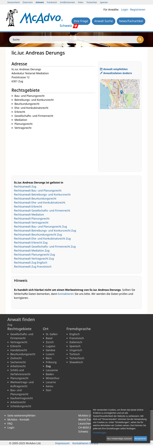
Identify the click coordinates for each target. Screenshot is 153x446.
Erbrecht (15, 346)
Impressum (62, 443)
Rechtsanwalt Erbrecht (28, 206)
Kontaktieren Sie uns (85, 443)
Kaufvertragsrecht (21, 398)
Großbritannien (67, 2)
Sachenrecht (18, 362)
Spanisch (74, 346)
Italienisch (75, 342)
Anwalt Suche (103, 21)
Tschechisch (76, 358)
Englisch (74, 334)
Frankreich (52, 2)
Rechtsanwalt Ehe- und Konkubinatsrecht (39, 202)
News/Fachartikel (131, 21)
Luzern (50, 354)
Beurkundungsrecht (22, 354)
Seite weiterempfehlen (21, 415)
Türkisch (74, 354)
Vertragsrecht (18, 342)
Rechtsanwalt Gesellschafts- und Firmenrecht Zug (45, 246)
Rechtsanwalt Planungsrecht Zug (34, 254)
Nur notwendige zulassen (119, 438)
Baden (50, 374)
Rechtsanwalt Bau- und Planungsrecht (37, 190)
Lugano (50, 346)
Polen (80, 2)
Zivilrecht (16, 358)
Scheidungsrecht (20, 406)
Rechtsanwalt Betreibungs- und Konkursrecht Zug (45, 230)
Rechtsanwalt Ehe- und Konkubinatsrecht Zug (42, 238)
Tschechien (91, 2)
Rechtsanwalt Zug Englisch (30, 262)
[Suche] (140, 39)
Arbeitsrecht (18, 366)
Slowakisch (76, 362)
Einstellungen (99, 432)
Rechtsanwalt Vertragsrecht (31, 222)
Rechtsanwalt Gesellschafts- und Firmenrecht (42, 210)
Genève (50, 350)
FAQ (9, 423)
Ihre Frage (81, 21)
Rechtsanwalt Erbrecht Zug (31, 242)
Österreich (28, 2)
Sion (48, 390)
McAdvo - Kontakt (18, 419)
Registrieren (137, 9)
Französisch (76, 338)
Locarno (51, 382)
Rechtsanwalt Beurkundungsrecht (35, 198)
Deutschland (13, 2)
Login (124, 9)
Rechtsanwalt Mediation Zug (31, 250)
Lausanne (52, 370)
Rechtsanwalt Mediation (29, 214)
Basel (49, 338)
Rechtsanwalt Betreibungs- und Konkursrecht (42, 194)
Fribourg (51, 362)
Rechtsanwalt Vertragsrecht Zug (34, 258)
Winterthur (53, 378)
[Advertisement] (55, 150)
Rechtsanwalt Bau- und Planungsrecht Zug (40, 226)
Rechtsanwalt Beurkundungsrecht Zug (38, 234)
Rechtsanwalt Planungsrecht (31, 218)
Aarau (49, 386)
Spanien (104, 2)
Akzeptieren (140, 438)
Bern (49, 358)
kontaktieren (66, 294)
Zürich (50, 342)
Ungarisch (75, 350)
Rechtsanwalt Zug (25, 186)
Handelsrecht (18, 350)
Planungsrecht (19, 378)
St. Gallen (52, 334)
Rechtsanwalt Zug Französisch (32, 266)
